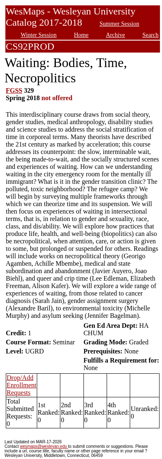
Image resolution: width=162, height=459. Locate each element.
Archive (115, 34)
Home (81, 34)
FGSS (14, 90)
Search (151, 34)
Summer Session (119, 23)
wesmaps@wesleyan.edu (44, 446)
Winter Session (39, 34)
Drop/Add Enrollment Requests (21, 385)
